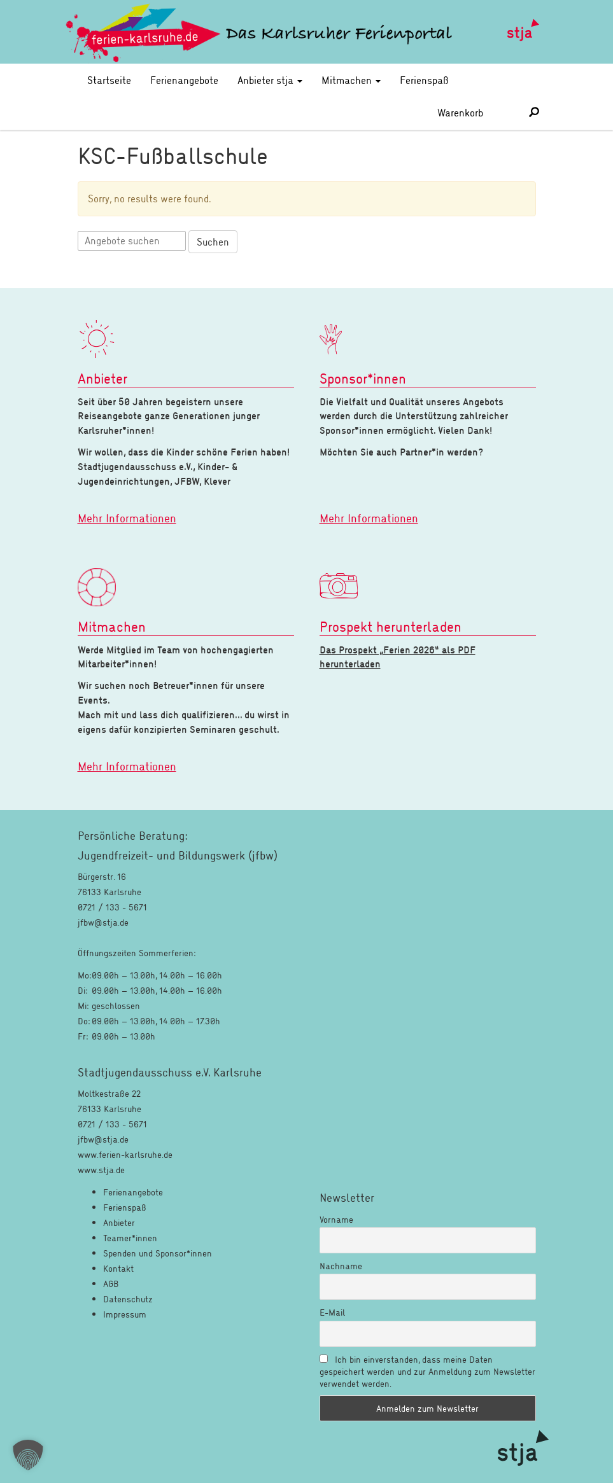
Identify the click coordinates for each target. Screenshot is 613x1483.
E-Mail (332, 1312)
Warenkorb (474, 112)
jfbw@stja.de (103, 1139)
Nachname (341, 1266)
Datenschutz (128, 1299)
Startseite (109, 80)
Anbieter (119, 1222)
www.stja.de (101, 1170)
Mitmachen (351, 80)
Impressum (124, 1314)
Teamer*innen (130, 1238)
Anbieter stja (269, 80)
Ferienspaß (424, 80)
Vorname (336, 1219)
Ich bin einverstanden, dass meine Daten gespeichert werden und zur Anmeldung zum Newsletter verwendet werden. (427, 1371)
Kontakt (118, 1268)
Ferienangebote (184, 80)
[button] (28, 1455)
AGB (110, 1284)
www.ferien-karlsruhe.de (125, 1154)
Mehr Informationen (127, 518)
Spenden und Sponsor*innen (157, 1253)
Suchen (213, 241)
